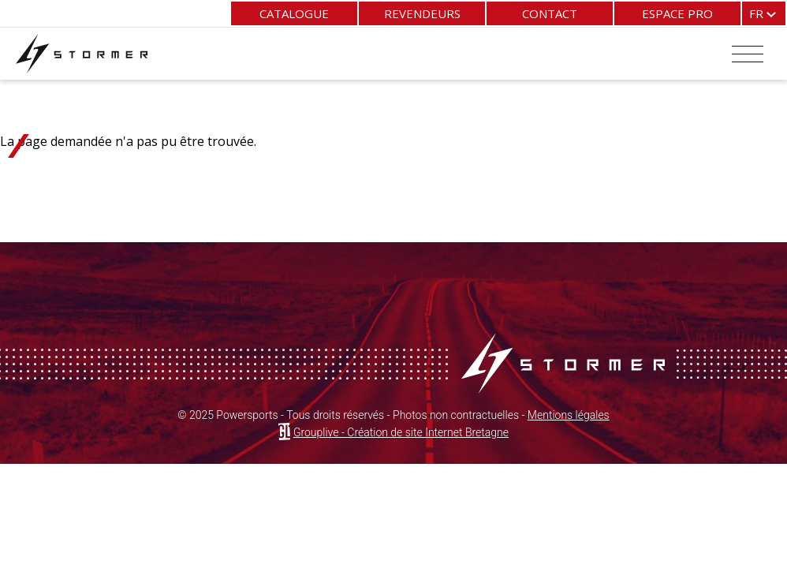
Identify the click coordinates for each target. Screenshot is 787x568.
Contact (549, 13)
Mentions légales (569, 415)
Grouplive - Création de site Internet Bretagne (401, 432)
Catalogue (294, 13)
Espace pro (677, 13)
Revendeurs (422, 13)
